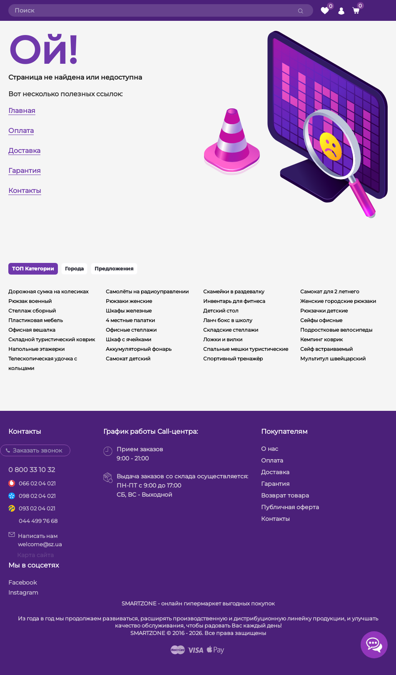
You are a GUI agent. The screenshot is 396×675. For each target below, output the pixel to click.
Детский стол (221, 311)
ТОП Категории (33, 268)
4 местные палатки (130, 320)
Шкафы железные (129, 311)
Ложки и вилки (222, 339)
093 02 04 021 (37, 508)
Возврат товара (285, 495)
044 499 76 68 (38, 521)
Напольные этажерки (36, 349)
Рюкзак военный (30, 301)
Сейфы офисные (321, 320)
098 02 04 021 (37, 495)
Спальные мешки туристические (245, 349)
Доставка (24, 151)
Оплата (21, 131)
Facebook (22, 582)
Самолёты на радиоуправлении (147, 291)
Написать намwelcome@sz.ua (35, 540)
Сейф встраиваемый (326, 349)
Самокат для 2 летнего (329, 291)
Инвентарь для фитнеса (234, 301)
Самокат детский (128, 358)
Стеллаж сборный (32, 311)
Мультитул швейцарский (333, 358)
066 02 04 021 (37, 483)
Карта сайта (35, 555)
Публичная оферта (290, 507)
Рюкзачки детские (324, 311)
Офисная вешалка (31, 330)
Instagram (23, 592)
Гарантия (24, 171)
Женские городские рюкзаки (338, 301)
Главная (21, 111)
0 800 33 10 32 (31, 470)
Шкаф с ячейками (128, 339)
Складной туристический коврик (51, 339)
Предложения (114, 268)
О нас (269, 448)
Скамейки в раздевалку (233, 291)
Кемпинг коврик (321, 339)
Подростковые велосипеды (336, 330)
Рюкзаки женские (129, 301)
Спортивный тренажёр (233, 358)
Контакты (24, 191)
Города (74, 268)
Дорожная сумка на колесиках (48, 291)
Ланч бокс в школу (227, 320)
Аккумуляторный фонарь (139, 349)
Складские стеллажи (230, 330)
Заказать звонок (37, 450)
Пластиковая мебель (35, 320)
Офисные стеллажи (131, 330)
